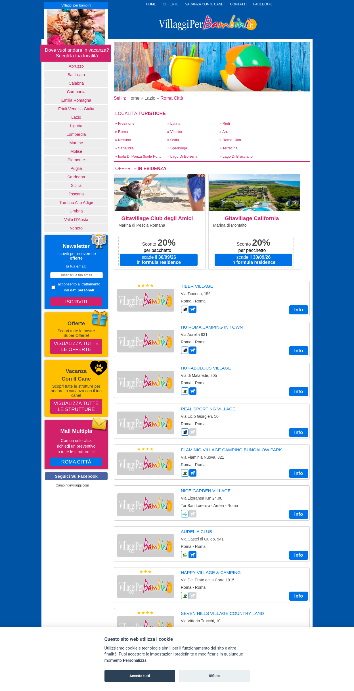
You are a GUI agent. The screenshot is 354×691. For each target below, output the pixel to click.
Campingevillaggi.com (72, 485)
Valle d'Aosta (76, 219)
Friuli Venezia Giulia (76, 109)
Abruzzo (76, 66)
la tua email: (76, 266)
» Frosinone (125, 123)
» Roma (121, 132)
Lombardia (76, 134)
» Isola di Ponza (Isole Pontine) (139, 156)
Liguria (76, 126)
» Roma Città (230, 140)
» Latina (173, 123)
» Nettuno (123, 140)
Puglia (76, 168)
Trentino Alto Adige (76, 202)
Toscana (76, 194)
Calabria (76, 83)
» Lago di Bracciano (236, 156)
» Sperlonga (177, 148)
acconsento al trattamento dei (75, 287)
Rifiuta (214, 676)
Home (133, 98)
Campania (76, 91)
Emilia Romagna (76, 100)
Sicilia (76, 185)
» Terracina (228, 148)
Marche (76, 143)
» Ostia (173, 140)
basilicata (76, 74)
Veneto (76, 228)
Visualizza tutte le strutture (76, 406)
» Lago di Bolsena (182, 156)
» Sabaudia (124, 148)
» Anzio (225, 132)
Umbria (76, 211)
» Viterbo (174, 132)
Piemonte (76, 160)
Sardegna (76, 177)
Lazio (76, 117)
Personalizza (134, 660)
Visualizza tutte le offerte (76, 346)
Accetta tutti (139, 676)
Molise (76, 151)
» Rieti (224, 123)
